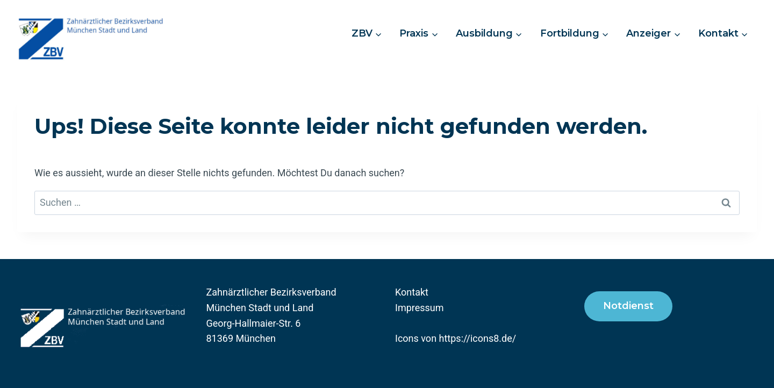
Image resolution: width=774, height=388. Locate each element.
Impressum (419, 307)
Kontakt (411, 292)
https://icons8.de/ (478, 338)
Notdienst (628, 306)
